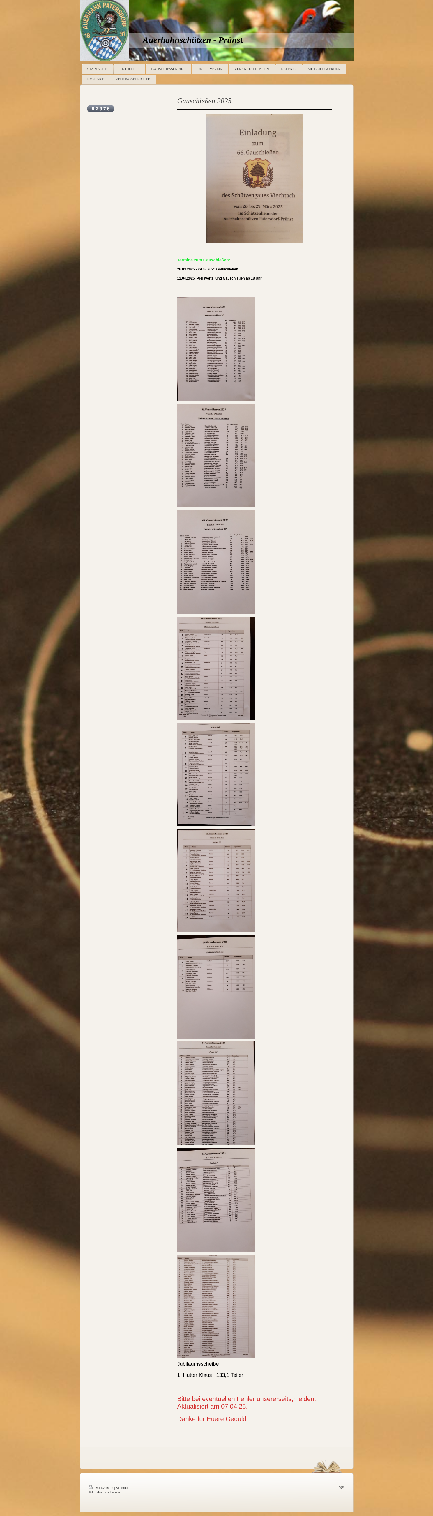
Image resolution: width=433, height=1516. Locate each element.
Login (341, 1487)
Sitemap (122, 1488)
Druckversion (101, 1488)
